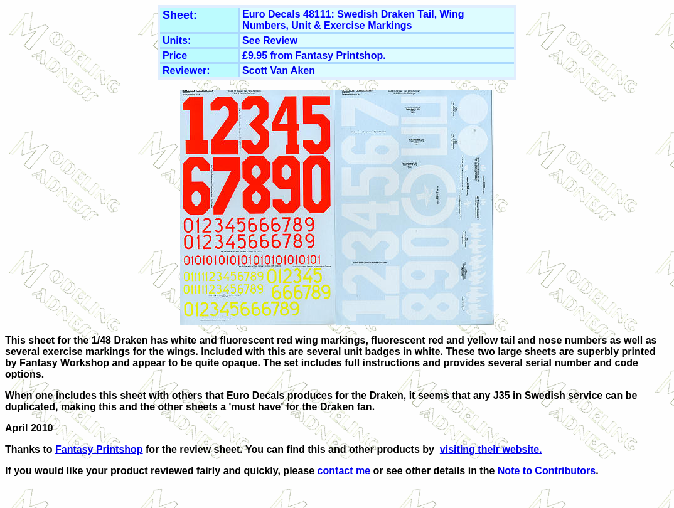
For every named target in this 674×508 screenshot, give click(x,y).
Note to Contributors (547, 470)
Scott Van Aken (278, 70)
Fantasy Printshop (339, 55)
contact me (344, 470)
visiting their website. (491, 449)
